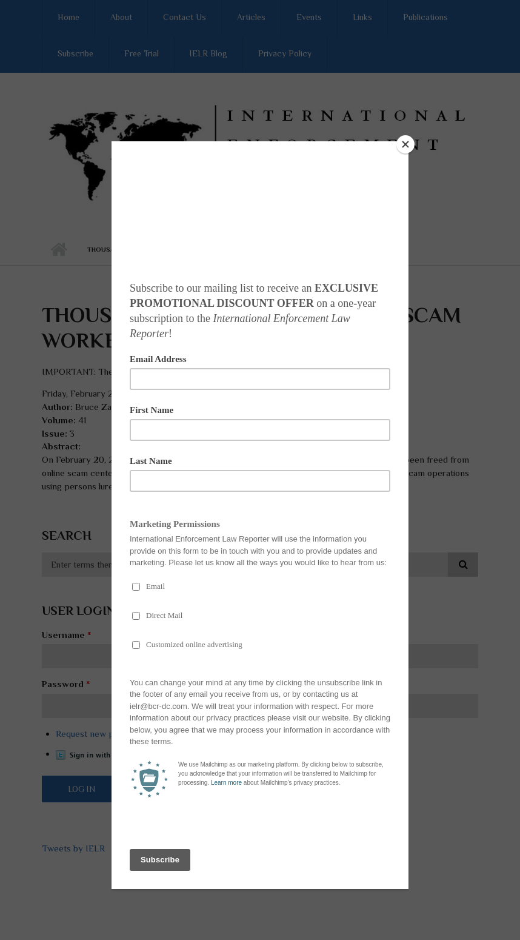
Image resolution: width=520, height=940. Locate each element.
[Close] (405, 144)
